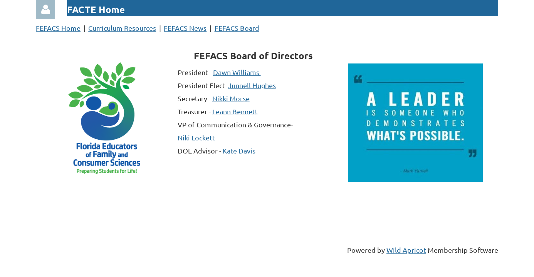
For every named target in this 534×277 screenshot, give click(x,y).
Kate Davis (239, 151)
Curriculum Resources (122, 28)
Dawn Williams (237, 72)
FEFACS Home (58, 28)
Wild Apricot (406, 250)
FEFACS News (185, 28)
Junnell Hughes (252, 85)
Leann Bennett (235, 111)
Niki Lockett (196, 137)
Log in (45, 9)
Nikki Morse (231, 98)
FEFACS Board (237, 28)
